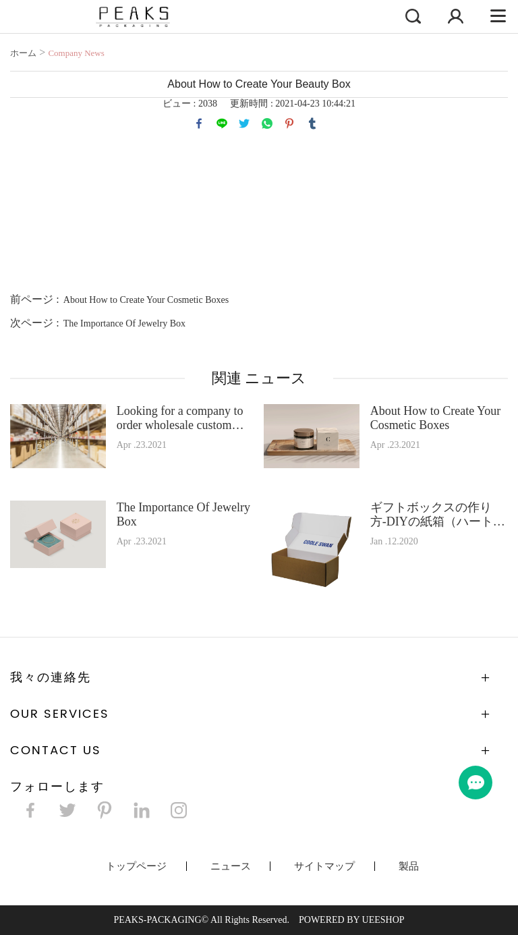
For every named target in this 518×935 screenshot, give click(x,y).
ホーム (23, 53)
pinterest (289, 123)
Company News (76, 53)
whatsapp (267, 123)
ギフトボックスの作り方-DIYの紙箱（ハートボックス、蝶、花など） (437, 515)
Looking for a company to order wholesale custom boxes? (180, 418)
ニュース (230, 866)
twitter (244, 123)
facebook (199, 123)
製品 (409, 866)
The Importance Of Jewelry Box (124, 323)
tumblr (312, 123)
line (222, 123)
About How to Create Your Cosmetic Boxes (146, 300)
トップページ (136, 866)
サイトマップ (324, 866)
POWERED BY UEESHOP (352, 920)
